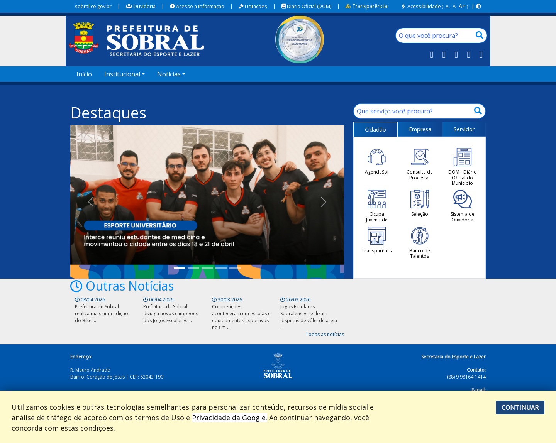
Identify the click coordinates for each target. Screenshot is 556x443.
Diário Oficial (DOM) (306, 6)
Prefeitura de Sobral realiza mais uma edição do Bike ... (101, 313)
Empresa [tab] (420, 129)
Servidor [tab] (464, 129)
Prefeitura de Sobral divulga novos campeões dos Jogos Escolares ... (170, 313)
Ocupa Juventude (377, 206)
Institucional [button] (122, 74)
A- (448, 6)
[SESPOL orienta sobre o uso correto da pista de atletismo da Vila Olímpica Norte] (235, 268)
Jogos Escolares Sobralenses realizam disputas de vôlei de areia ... (308, 317)
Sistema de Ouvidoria (463, 206)
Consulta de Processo (420, 164)
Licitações (253, 6)
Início (84, 74)
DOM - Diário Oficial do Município (462, 167)
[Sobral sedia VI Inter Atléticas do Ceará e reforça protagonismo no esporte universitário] (179, 268)
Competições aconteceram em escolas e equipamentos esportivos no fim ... (241, 317)
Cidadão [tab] (375, 129)
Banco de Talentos (419, 243)
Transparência (367, 6)
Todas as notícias (325, 334)
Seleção (419, 203)
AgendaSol (376, 161)
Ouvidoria (141, 6)
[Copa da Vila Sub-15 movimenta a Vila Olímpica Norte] (207, 268)
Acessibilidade (421, 6)
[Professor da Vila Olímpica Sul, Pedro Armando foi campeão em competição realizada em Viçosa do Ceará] (221, 268)
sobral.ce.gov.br (93, 6)
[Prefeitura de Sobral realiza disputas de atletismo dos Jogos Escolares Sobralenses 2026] (193, 268)
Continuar (520, 407)
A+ (462, 6)
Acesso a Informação (197, 6)
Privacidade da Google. (229, 417)
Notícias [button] (169, 74)
